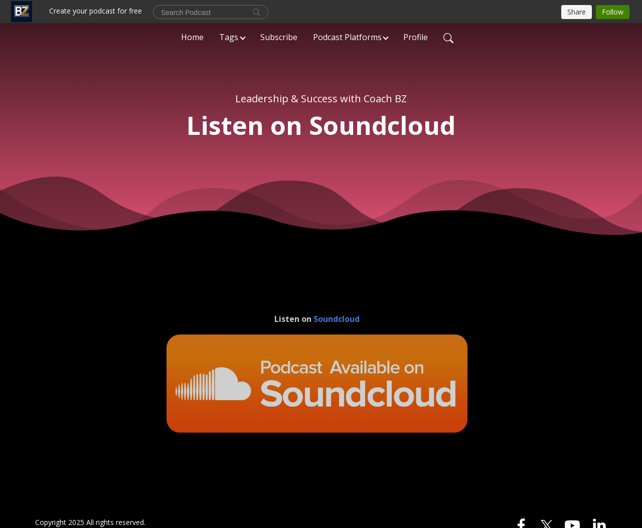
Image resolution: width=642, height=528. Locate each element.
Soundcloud (336, 318)
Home (192, 37)
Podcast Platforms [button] (347, 37)
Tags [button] (228, 37)
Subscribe (278, 37)
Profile (415, 37)
